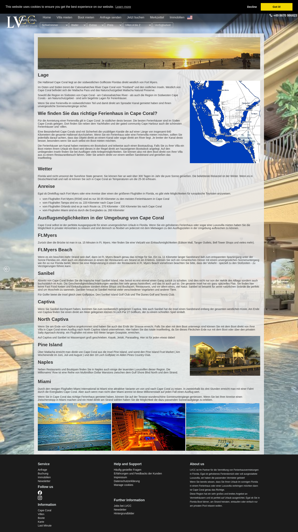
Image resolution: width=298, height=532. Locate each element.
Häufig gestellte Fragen (127, 469)
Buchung (43, 473)
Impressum (120, 477)
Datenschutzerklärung (127, 481)
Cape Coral (44, 510)
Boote (41, 517)
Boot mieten (86, 17)
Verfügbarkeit (163, 25)
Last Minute (45, 525)
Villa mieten (64, 17)
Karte (41, 521)
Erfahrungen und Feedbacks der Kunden (138, 473)
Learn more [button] (123, 6)
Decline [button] (252, 6)
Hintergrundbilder (124, 513)
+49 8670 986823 (283, 15)
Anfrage (42, 469)
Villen (41, 514)
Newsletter (44, 481)
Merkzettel (157, 17)
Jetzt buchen (135, 17)
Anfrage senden (110, 17)
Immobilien (177, 17)
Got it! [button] (277, 6)
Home (47, 17)
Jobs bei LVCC (122, 505)
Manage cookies (123, 484)
